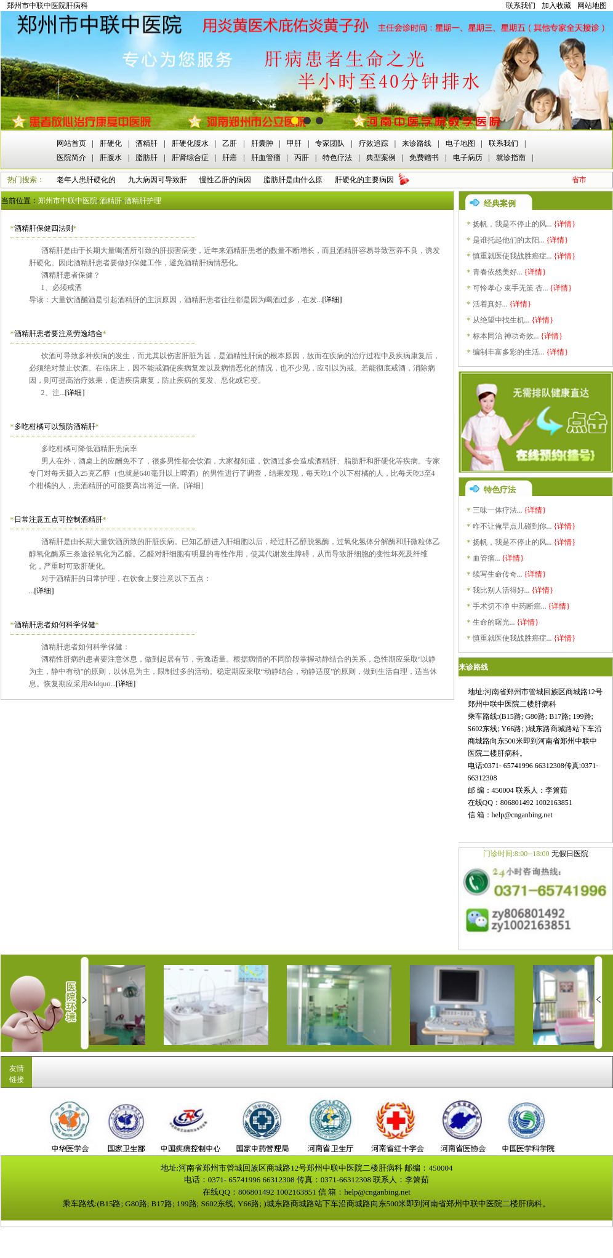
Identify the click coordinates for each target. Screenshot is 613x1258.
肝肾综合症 (190, 157)
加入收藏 (556, 5)
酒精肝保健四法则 (43, 228)
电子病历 (468, 157)
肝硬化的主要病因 (364, 179)
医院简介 (71, 157)
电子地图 (460, 143)
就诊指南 (511, 157)
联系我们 (520, 5)
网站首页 (71, 143)
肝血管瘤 (266, 157)
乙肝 (229, 143)
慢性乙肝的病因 (225, 179)
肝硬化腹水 (190, 143)
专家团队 (330, 143)
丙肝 (301, 157)
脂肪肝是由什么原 (293, 179)
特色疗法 (337, 157)
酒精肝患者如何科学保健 (54, 624)
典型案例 (381, 157)
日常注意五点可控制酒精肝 (58, 519)
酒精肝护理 (142, 200)
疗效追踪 (373, 143)
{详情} (565, 224)
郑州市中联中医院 (67, 200)
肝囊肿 (262, 143)
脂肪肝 (146, 157)
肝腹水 (111, 157)
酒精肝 (146, 143)
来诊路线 (416, 143)
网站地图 (592, 5)
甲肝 (294, 143)
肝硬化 (111, 143)
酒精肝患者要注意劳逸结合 (58, 333)
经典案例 (500, 203)
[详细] (332, 299)
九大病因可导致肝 (157, 179)
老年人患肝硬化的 (86, 179)
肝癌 (229, 157)
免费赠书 (424, 157)
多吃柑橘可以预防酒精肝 (54, 426)
